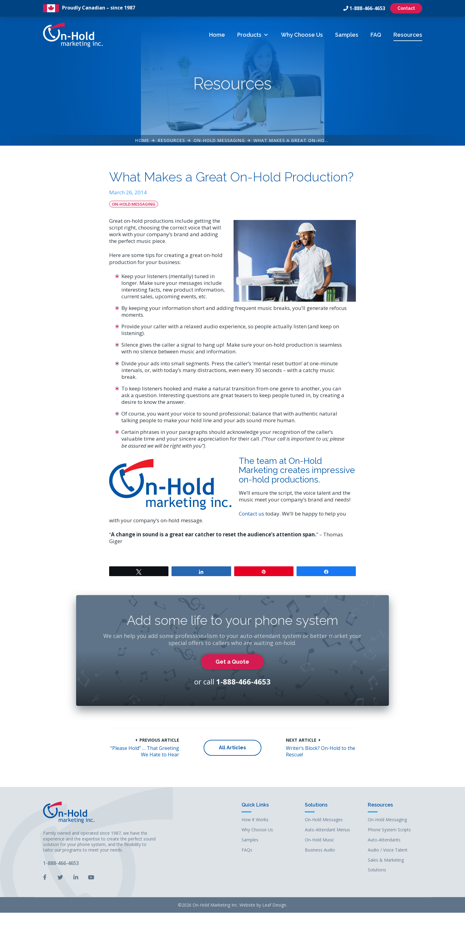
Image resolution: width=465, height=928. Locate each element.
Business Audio (320, 850)
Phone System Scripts (389, 830)
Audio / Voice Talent (388, 850)
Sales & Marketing (386, 860)
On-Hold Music (319, 840)
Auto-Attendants (384, 840)
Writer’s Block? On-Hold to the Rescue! (320, 751)
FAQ (376, 35)
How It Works (255, 819)
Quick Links (255, 805)
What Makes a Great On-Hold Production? (309, 140)
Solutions (316, 805)
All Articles (232, 748)
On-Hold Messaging (219, 140)
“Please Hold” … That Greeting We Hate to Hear (144, 751)
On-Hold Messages (324, 819)
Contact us (251, 513)
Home (217, 35)
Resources (407, 35)
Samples (346, 35)
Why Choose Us (302, 35)
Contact (406, 8)
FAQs (247, 850)
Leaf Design (274, 905)
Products (253, 35)
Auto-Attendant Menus (327, 830)
